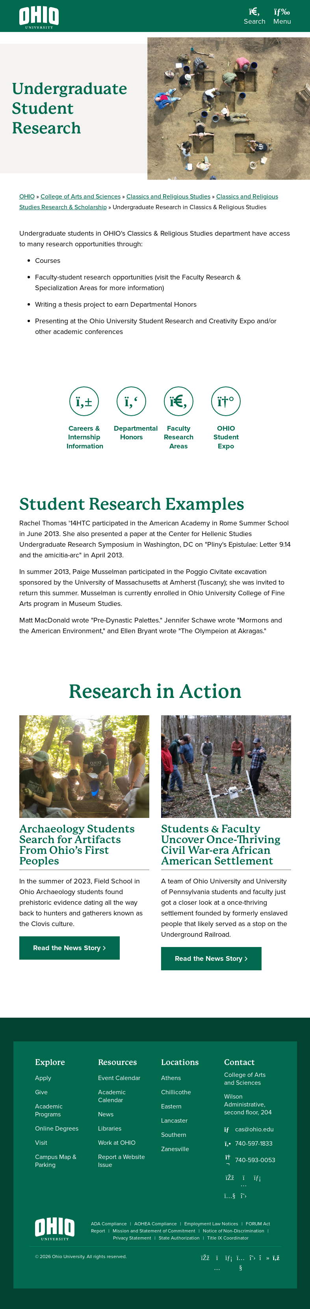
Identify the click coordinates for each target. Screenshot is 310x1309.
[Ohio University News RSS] (276, 1258)
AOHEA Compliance (155, 1223)
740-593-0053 (255, 1160)
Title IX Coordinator (228, 1237)
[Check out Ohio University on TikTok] (264, 1258)
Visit (41, 1142)
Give (41, 1092)
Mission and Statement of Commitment (154, 1230)
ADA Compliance (109, 1223)
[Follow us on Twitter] (244, 1196)
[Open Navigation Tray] (282, 19)
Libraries (109, 1128)
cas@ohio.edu (254, 1129)
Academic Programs (49, 1110)
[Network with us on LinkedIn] (258, 1177)
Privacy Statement (132, 1237)
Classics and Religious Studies (168, 196)
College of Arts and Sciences (81, 196)
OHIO (27, 196)
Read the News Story (66, 948)
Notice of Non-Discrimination (233, 1230)
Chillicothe (176, 1092)
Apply (43, 1077)
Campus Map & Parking (55, 1160)
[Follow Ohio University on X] (253, 1258)
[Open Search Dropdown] (254, 19)
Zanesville (175, 1148)
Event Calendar (119, 1077)
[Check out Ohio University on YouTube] (241, 1263)
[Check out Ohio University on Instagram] (217, 1268)
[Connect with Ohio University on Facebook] (205, 1258)
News (105, 1114)
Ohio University (68, 1256)
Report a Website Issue (121, 1160)
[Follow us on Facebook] (230, 1177)
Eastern (171, 1106)
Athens (171, 1077)
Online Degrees (56, 1128)
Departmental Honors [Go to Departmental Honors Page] (136, 414)
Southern (173, 1134)
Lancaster (174, 1120)
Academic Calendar (112, 1096)
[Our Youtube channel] (230, 1196)
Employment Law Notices (211, 1223)
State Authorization (179, 1237)
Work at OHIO (117, 1142)
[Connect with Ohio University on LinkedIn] (229, 1258)
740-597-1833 (254, 1144)
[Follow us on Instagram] (244, 1184)
